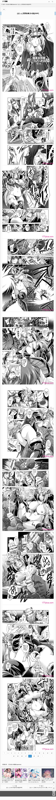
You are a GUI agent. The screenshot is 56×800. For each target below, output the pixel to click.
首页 (3, 4)
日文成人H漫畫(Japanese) (11, 4)
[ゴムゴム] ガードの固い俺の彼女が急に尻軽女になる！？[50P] (21, 780)
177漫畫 (4, 1)
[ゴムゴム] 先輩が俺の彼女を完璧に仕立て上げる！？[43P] (8, 780)
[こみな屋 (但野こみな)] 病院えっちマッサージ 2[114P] (47, 780)
